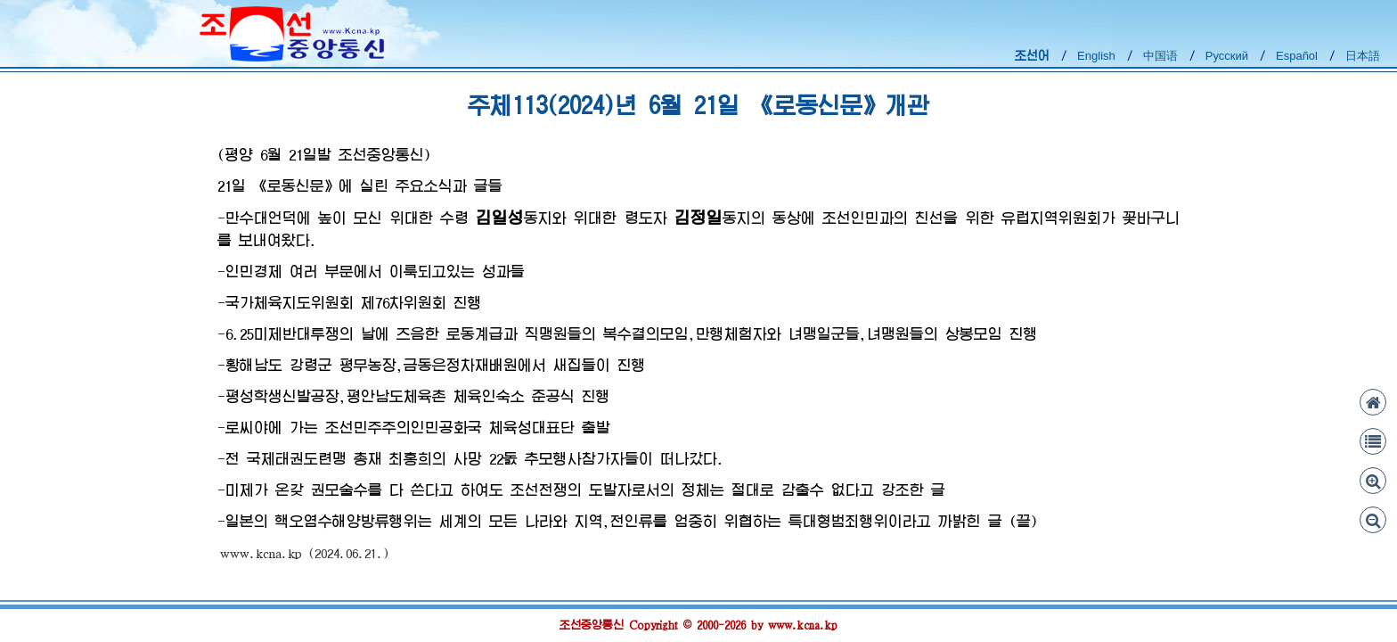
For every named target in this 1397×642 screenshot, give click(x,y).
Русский (1226, 55)
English (1096, 55)
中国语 (1160, 55)
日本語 (1362, 55)
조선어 (1032, 56)
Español (1297, 55)
